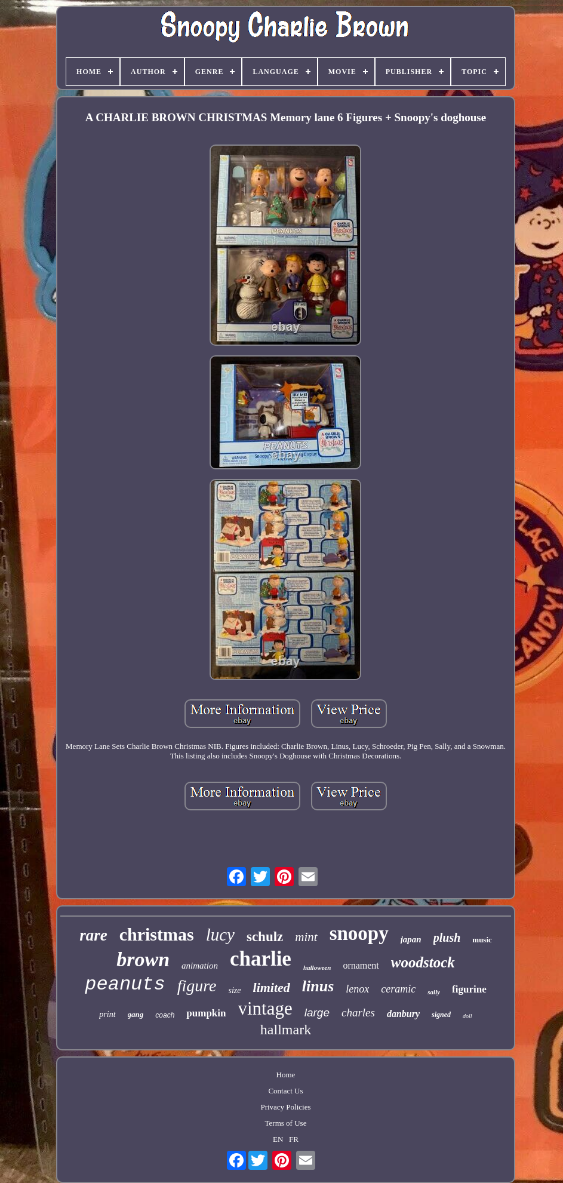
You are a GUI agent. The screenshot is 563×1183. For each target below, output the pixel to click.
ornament (361, 965)
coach (164, 1015)
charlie (260, 958)
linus (318, 986)
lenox (357, 989)
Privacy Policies (285, 1106)
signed (441, 1014)
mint (306, 937)
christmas (156, 934)
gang (136, 1014)
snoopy (359, 933)
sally (433, 991)
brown (143, 959)
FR (294, 1139)
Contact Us (285, 1090)
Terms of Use (286, 1123)
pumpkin (206, 1013)
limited (271, 987)
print (107, 1014)
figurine (469, 989)
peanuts (125, 984)
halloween (317, 967)
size (235, 990)
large (317, 1012)
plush (447, 937)
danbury (403, 1014)
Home (286, 1074)
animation (199, 965)
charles (358, 1012)
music (482, 939)
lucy (220, 934)
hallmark (285, 1029)
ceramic (398, 989)
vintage (265, 1008)
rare (93, 935)
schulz (265, 936)
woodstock (423, 962)
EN (278, 1139)
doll (467, 1016)
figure (197, 985)
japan (411, 939)
